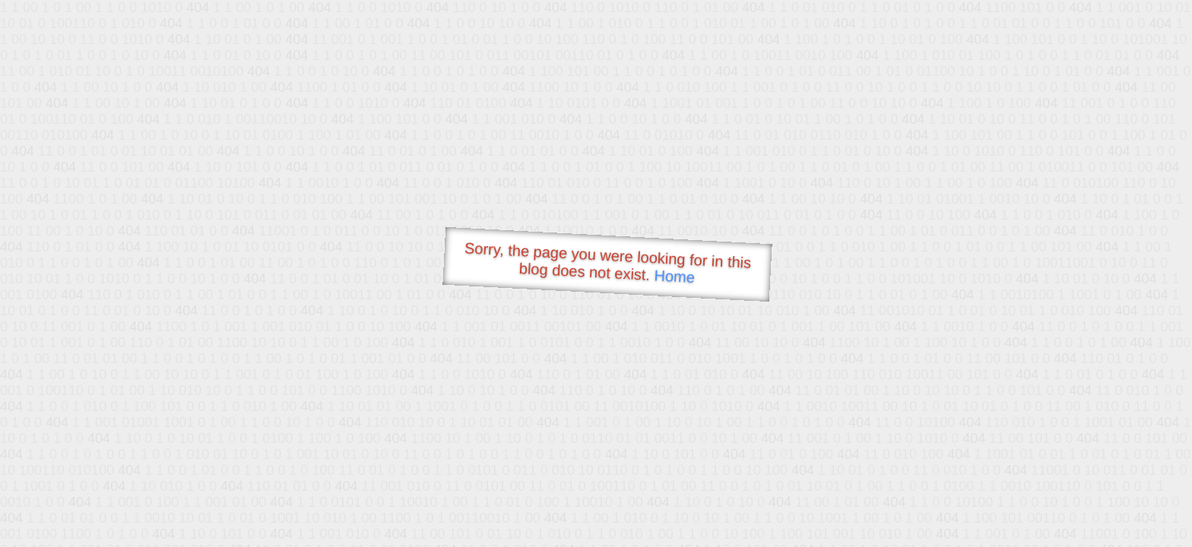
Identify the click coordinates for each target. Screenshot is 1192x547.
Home (674, 276)
